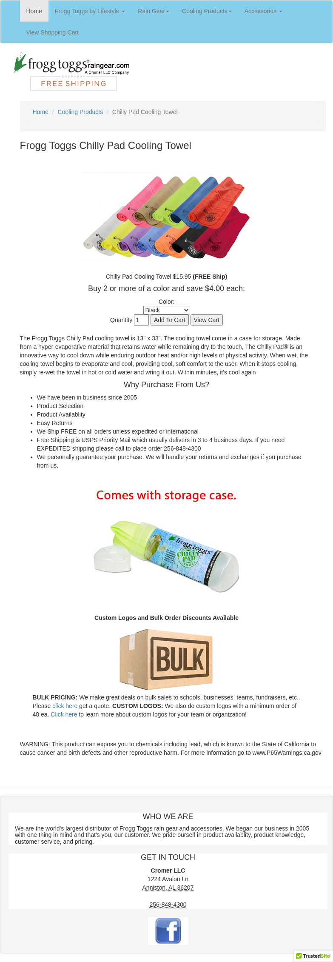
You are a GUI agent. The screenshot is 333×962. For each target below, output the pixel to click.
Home (37, 10)
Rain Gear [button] (153, 11)
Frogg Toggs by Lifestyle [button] (90, 11)
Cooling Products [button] (207, 11)
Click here (64, 714)
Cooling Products (80, 111)
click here (64, 705)
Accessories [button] (263, 11)
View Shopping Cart (55, 32)
